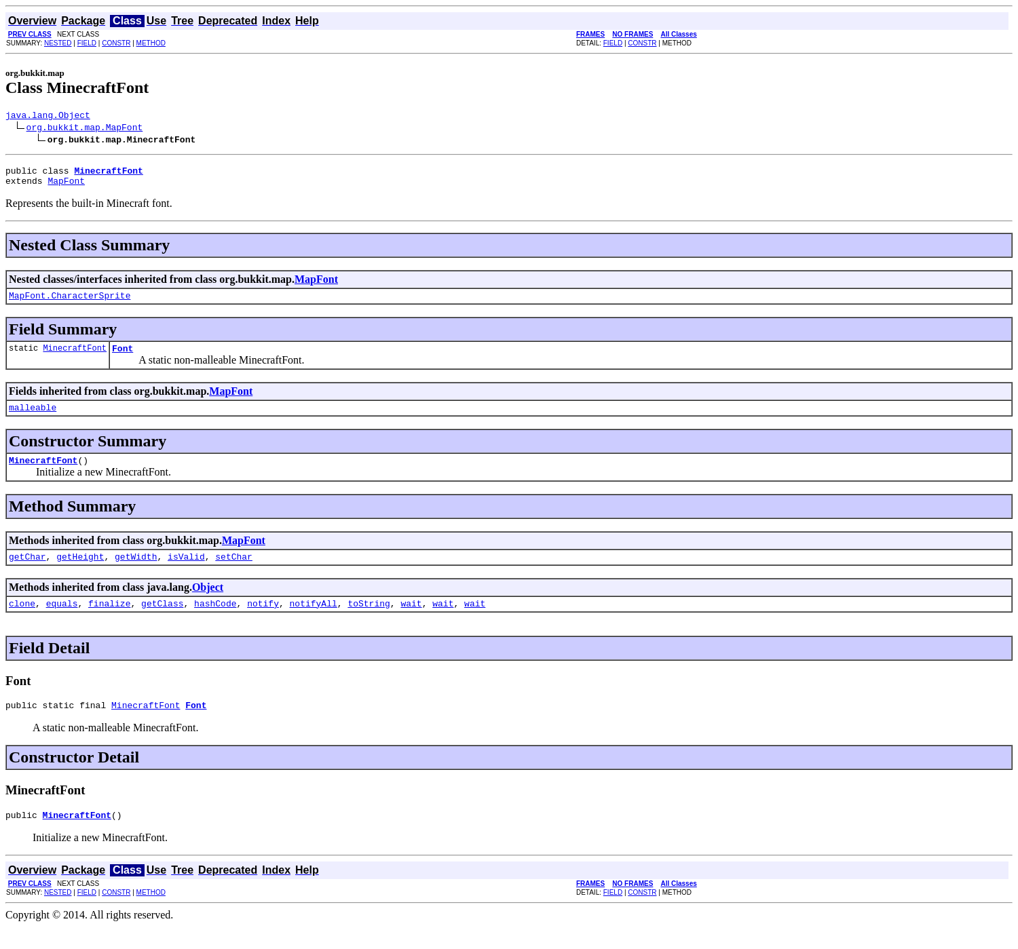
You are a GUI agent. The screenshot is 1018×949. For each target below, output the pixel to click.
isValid (186, 572)
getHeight (80, 572)
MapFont (66, 186)
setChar (233, 572)
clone (22, 621)
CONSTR (116, 43)
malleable (32, 419)
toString (368, 621)
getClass (162, 621)
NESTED (58, 43)
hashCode (215, 621)
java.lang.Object (47, 117)
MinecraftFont (75, 358)
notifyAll (313, 621)
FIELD (86, 43)
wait (410, 621)
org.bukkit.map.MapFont (84, 129)
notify (263, 621)
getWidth (136, 572)
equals (62, 621)
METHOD (151, 43)
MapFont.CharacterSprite (69, 303)
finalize (109, 621)
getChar (27, 572)
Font (122, 358)
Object (207, 603)
